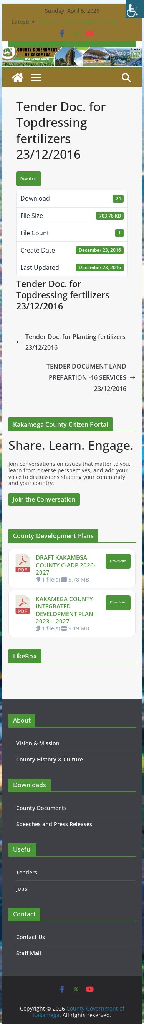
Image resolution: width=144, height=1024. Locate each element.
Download (28, 178)
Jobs (21, 888)
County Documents (41, 807)
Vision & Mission (38, 743)
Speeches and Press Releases (54, 824)
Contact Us (30, 937)
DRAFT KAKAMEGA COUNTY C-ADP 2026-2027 (66, 565)
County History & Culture (49, 759)
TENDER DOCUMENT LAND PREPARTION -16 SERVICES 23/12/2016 (91, 377)
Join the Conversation (44, 499)
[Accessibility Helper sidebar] (135, 9)
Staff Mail (28, 953)
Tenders (26, 872)
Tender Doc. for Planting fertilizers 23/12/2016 (71, 342)
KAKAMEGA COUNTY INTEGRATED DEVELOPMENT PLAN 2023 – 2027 (64, 610)
